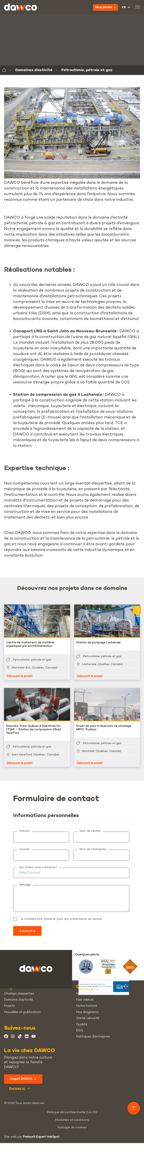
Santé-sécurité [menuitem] (87, 1018)
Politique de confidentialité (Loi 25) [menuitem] (72, 1112)
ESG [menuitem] (79, 1031)
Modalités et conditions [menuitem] (72, 1120)
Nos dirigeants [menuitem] (87, 1012)
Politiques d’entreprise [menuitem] (93, 1037)
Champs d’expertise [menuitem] (19, 994)
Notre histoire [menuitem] (86, 1006)
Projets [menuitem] (9, 1006)
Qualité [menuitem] (81, 1025)
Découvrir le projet (20, 676)
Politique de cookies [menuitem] (72, 1127)
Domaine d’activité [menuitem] (18, 1000)
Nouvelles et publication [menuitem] (22, 1012)
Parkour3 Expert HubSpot (41, 1137)
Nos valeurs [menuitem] (85, 1000)
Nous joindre (105, 7)
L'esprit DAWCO (23, 1079)
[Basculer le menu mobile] (137, 8)
